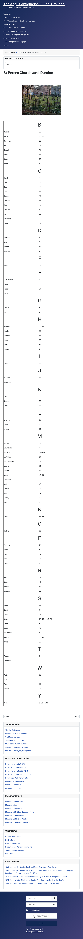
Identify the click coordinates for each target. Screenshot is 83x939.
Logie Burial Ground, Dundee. (16, 733)
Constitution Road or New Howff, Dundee (19, 21)
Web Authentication (41, 916)
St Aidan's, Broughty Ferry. (15, 740)
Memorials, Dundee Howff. (15, 802)
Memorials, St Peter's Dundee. (16, 819)
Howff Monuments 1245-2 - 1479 (18, 774)
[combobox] (16, 64)
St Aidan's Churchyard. (12, 38)
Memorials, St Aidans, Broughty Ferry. (19, 812)
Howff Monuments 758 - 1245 (16, 771)
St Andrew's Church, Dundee (14, 28)
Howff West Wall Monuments (16, 778)
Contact (6, 45)
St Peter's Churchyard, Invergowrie (16, 35)
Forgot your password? (34, 929)
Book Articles (10, 840)
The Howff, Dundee (12, 730)
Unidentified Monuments (14, 781)
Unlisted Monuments (13, 785)
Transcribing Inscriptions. (15, 850)
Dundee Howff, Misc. (13, 837)
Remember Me (34, 910)
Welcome (6, 14)
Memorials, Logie (11, 805)
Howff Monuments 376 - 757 (16, 768)
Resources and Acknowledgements (18, 847)
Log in (41, 923)
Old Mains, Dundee (12, 737)
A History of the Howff (11, 17)
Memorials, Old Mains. (13, 808)
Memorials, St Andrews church (16, 815)
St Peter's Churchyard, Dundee (16, 747)
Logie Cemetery (9, 24)
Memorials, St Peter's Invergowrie (17, 822)
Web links (9, 854)
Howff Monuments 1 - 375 (15, 764)
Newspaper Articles (12, 843)
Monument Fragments (13, 788)
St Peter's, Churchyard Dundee (14, 31)
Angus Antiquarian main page (14, 42)
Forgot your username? (35, 932)
